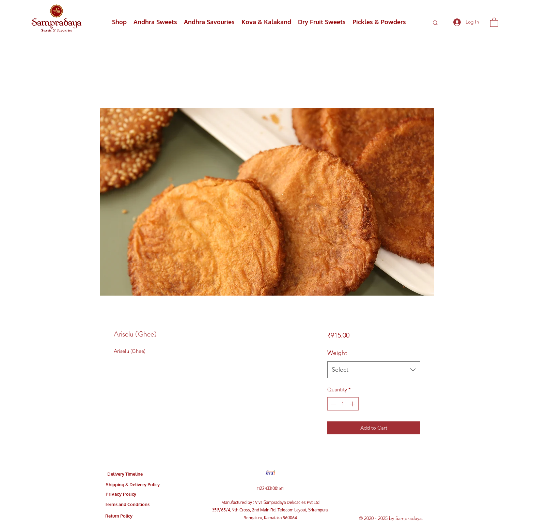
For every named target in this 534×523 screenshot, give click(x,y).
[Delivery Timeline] (125, 474)
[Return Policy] (119, 516)
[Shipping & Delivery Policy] (133, 485)
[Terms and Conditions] (127, 504)
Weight (337, 353)
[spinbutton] (342, 404)
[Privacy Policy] (121, 494)
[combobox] (373, 369)
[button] (494, 22)
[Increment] (353, 404)
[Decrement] (332, 404)
